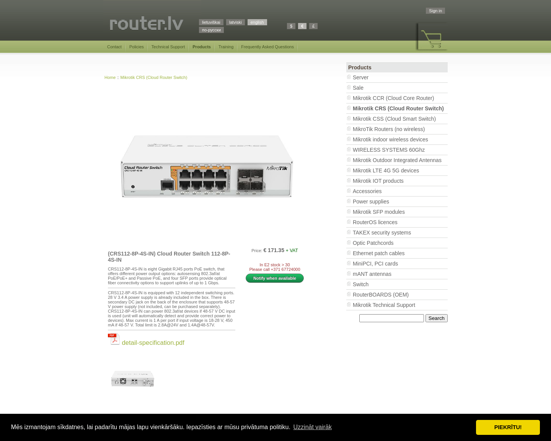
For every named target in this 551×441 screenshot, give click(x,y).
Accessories (367, 191)
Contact (114, 46)
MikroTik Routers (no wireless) (389, 129)
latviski (235, 22)
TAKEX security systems (382, 233)
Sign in (435, 10)
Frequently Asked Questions (267, 46)
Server (360, 77)
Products (201, 46)
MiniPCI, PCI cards (375, 264)
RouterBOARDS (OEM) (381, 295)
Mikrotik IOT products (378, 181)
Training (225, 46)
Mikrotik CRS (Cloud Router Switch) (154, 77)
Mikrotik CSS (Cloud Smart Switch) (394, 119)
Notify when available (274, 278)
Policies (136, 46)
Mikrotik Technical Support (384, 305)
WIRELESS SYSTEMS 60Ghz (389, 150)
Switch (360, 284)
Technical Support (168, 46)
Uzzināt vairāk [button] (312, 427)
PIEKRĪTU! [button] (508, 427)
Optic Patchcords (373, 243)
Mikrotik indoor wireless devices (390, 139)
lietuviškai (211, 22)
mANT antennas (372, 274)
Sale (358, 88)
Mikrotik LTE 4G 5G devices (386, 170)
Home (110, 77)
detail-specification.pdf (146, 342)
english (257, 22)
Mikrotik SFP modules (379, 212)
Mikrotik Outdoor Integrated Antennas (397, 160)
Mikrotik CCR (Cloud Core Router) (393, 98)
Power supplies (371, 201)
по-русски (211, 30)
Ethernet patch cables (378, 253)
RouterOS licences (375, 222)
